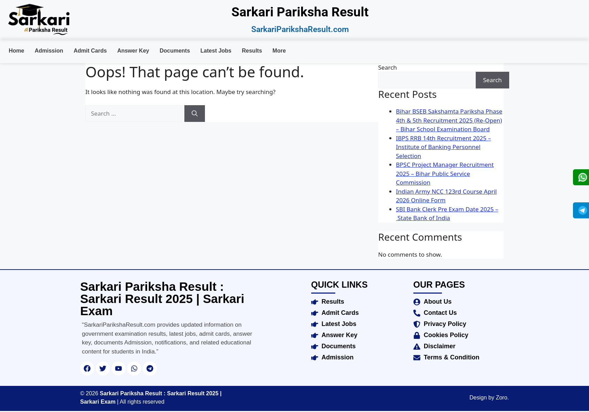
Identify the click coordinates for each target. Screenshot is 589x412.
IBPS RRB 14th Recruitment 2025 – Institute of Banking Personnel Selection (443, 147)
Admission (49, 51)
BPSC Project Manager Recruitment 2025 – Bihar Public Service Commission (445, 173)
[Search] (194, 113)
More (279, 51)
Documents (175, 51)
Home (16, 51)
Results (252, 51)
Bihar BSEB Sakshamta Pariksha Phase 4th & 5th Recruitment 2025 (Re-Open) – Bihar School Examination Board (449, 120)
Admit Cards (90, 51)
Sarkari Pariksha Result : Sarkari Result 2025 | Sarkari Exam (162, 299)
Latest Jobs (215, 51)
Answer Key (133, 51)
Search (387, 67)
